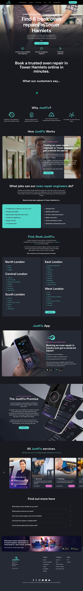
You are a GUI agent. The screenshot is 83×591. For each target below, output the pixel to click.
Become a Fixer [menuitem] (57, 2)
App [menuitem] (45, 2)
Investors (58, 560)
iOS (68, 560)
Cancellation (45, 568)
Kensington (11, 282)
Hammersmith (51, 296)
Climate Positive (59, 564)
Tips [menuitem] (50, 2)
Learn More (37, 486)
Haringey (10, 270)
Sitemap (45, 571)
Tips (57, 562)
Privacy (44, 560)
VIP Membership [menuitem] (22, 2)
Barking (49, 265)
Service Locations (60, 566)
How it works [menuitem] (38, 2)
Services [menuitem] (31, 2)
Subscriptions (46, 564)
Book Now (72, 2)
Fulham (59, 296)
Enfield (9, 268)
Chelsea (18, 282)
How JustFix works (60, 568)
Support (45, 566)
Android (68, 562)
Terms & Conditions (47, 562)
